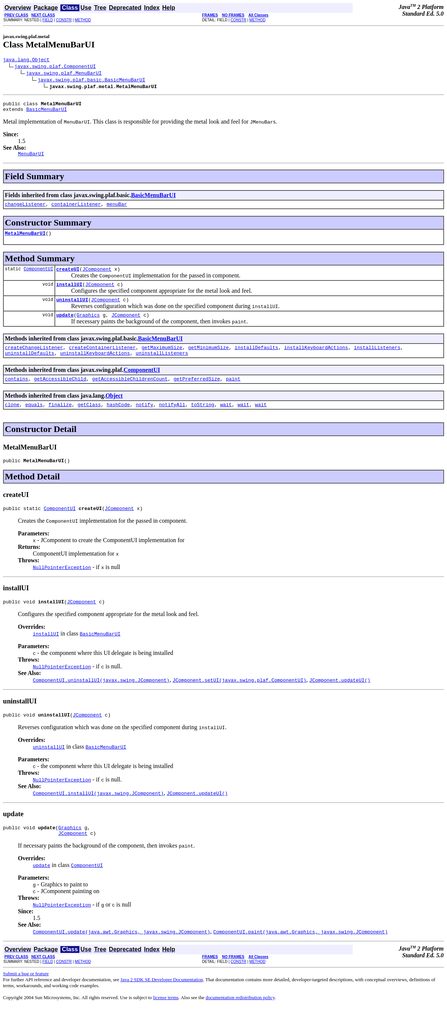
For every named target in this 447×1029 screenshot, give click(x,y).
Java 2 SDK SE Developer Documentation (161, 1002)
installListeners (377, 359)
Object (114, 410)
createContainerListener (102, 359)
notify (144, 420)
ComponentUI (38, 276)
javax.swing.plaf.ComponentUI (55, 67)
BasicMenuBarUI (46, 112)
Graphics (88, 326)
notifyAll (172, 420)
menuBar (117, 209)
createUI (67, 276)
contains (16, 393)
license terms (166, 1020)
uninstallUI (72, 309)
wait (226, 420)
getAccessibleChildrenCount (130, 393)
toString (202, 420)
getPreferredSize (196, 393)
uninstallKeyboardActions (95, 366)
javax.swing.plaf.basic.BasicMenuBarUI (91, 80)
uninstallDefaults (29, 366)
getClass (89, 420)
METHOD (83, 20)
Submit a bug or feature (26, 996)
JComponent (96, 276)
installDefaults (256, 359)
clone (12, 420)
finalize (60, 420)
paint (233, 393)
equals (34, 420)
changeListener (25, 209)
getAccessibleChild (60, 393)
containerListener (76, 209)
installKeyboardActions (316, 359)
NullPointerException (62, 585)
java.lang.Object (26, 60)
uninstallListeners (162, 366)
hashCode (118, 420)
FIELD (48, 20)
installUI (69, 293)
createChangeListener (34, 359)
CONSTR (64, 20)
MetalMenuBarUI (25, 239)
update (65, 326)
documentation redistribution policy (239, 1020)
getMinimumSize (208, 359)
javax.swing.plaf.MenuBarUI (64, 74)
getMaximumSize (162, 359)
